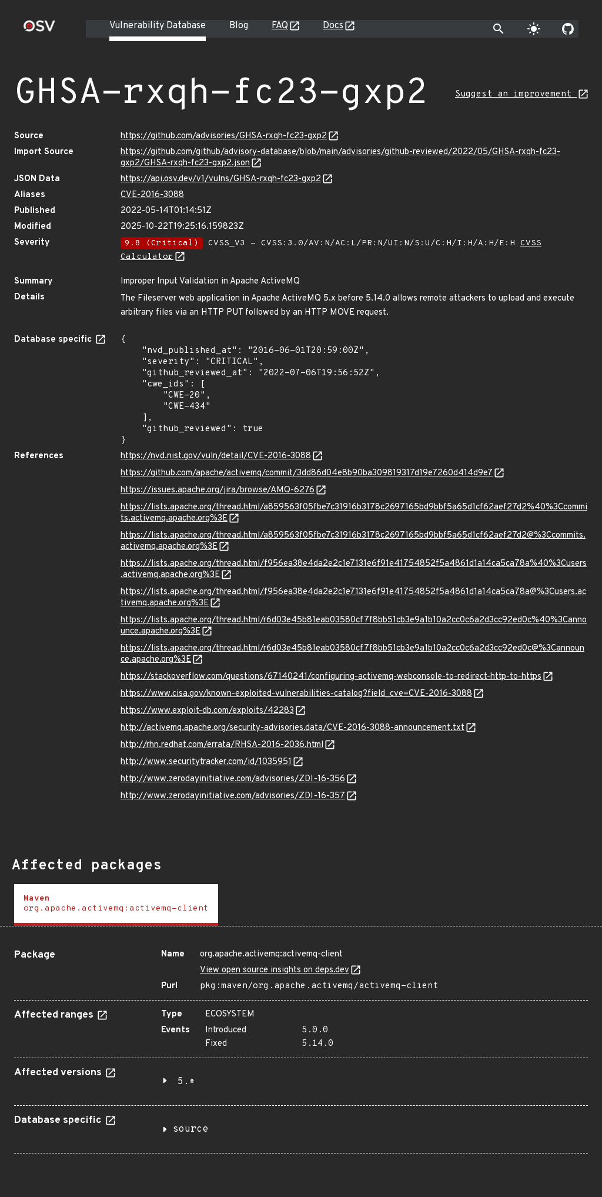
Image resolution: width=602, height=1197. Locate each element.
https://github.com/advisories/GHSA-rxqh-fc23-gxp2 (224, 136)
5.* (186, 1082)
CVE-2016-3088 (152, 195)
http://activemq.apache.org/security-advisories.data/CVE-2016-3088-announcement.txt (292, 727)
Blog (238, 26)
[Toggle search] (498, 29)
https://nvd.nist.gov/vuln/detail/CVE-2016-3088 (216, 456)
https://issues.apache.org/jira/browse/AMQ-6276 (218, 490)
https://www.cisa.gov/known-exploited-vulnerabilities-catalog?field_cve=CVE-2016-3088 (296, 693)
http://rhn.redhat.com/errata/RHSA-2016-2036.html (222, 745)
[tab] (116, 905)
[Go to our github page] (568, 29)
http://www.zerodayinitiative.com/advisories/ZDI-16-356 (233, 779)
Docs (333, 26)
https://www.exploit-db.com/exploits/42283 (207, 710)
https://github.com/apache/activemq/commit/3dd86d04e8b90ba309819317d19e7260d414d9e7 (307, 473)
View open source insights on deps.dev (274, 970)
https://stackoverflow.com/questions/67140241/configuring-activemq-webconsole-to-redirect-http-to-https (331, 676)
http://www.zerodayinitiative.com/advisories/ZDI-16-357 (233, 796)
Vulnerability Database (157, 26)
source (190, 1129)
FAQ (280, 26)
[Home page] (39, 30)
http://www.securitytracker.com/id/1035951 (206, 762)
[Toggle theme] (534, 29)
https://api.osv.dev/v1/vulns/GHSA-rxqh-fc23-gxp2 (221, 179)
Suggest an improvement (516, 94)
